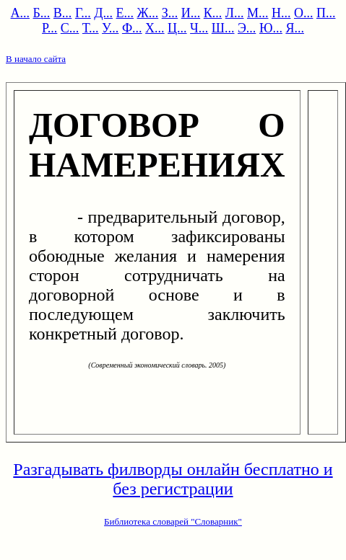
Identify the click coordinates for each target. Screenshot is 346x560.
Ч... (199, 28)
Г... (83, 13)
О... (303, 13)
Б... (42, 13)
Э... (247, 28)
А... (20, 13)
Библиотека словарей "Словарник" (173, 521)
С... (70, 28)
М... (258, 13)
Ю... (270, 28)
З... (170, 13)
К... (213, 13)
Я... (294, 28)
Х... (155, 28)
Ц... (177, 28)
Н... (281, 13)
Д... (103, 13)
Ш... (223, 28)
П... (326, 13)
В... (62, 13)
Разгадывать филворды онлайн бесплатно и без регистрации (172, 479)
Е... (125, 13)
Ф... (132, 28)
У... (110, 28)
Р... (49, 28)
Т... (90, 28)
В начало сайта (36, 58)
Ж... (148, 13)
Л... (234, 13)
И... (191, 13)
